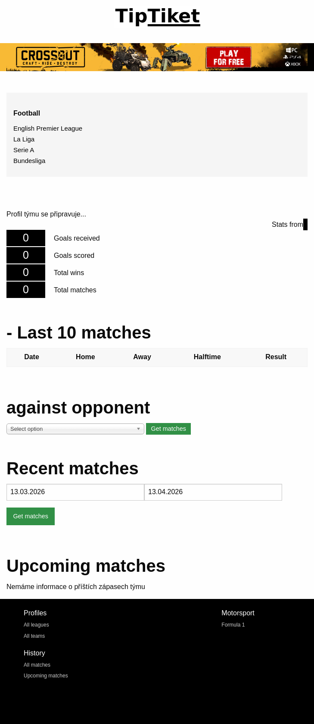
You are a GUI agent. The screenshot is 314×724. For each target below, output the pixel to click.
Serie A (23, 150)
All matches (37, 665)
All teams (34, 636)
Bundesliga (29, 160)
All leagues (36, 625)
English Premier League (47, 128)
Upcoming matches (46, 676)
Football (26, 113)
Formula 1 (233, 625)
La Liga (23, 139)
